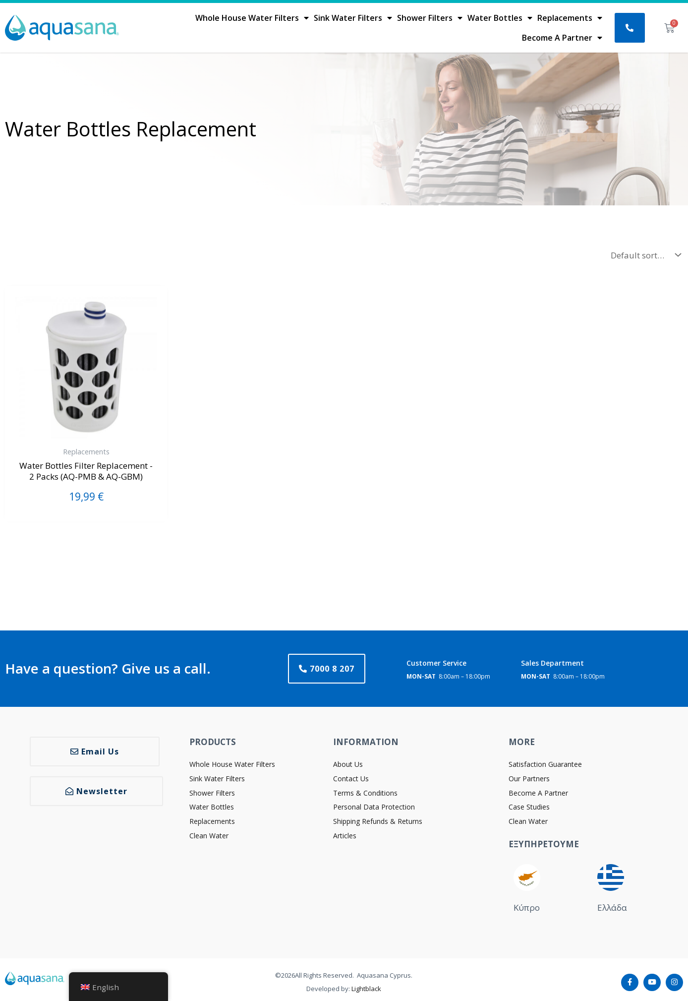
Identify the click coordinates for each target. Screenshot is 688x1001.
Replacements (569, 18)
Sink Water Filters (353, 18)
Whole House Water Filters (252, 18)
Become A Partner (562, 38)
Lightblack (366, 988)
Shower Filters (429, 18)
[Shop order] (643, 255)
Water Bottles (499, 18)
